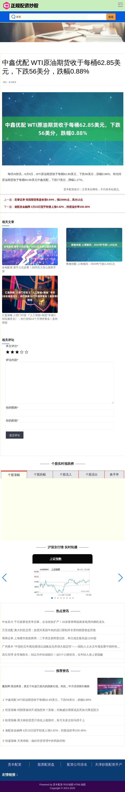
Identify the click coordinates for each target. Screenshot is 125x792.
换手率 (114, 474)
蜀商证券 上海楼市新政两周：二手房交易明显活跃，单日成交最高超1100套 (49, 638)
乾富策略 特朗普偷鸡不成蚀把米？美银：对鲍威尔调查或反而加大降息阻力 (52, 709)
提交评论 (14, 435)
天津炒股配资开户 (108, 764)
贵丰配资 (14, 764)
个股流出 (92, 474)
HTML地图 (79, 784)
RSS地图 (68, 784)
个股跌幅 (40, 474)
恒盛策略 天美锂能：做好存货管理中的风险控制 (35, 740)
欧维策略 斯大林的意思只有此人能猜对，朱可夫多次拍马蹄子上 (45, 720)
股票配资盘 (46, 764)
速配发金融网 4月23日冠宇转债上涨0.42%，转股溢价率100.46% (52, 206)
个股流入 (66, 474)
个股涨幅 (14, 474)
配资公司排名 (77, 764)
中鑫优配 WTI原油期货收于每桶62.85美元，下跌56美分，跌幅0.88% (48, 699)
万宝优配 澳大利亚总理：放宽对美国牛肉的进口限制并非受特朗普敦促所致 (49, 630)
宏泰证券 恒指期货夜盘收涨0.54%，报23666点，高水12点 (48, 199)
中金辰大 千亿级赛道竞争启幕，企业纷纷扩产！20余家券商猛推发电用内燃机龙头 (53, 621)
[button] (4, 578)
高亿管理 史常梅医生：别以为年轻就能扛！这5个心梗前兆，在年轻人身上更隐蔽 (52, 654)
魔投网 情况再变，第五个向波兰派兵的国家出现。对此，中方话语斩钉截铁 (46, 686)
